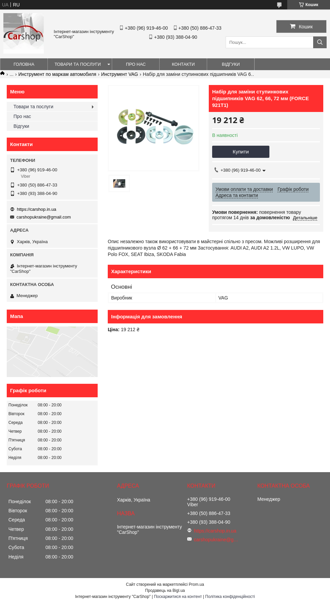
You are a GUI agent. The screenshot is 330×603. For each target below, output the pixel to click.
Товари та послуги (78, 64)
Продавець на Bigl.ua (165, 590)
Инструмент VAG (119, 74)
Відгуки (231, 64)
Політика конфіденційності (230, 596)
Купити (241, 151)
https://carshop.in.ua (36, 209)
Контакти (183, 64)
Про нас (136, 64)
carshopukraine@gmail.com (43, 217)
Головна (23, 64)
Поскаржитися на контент (178, 596)
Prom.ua (196, 584)
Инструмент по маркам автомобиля (57, 74)
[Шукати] (320, 42)
